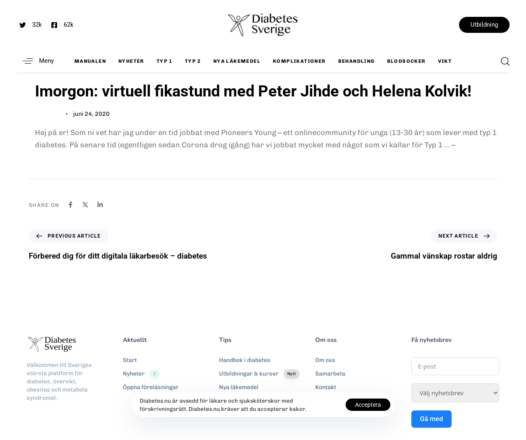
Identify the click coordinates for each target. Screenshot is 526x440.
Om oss (325, 360)
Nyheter (131, 61)
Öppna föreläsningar (151, 387)
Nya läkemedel (237, 61)
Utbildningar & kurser (259, 374)
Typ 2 (193, 61)
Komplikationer (299, 61)
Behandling (356, 61)
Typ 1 (165, 61)
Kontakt (325, 387)
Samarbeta (330, 373)
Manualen (90, 61)
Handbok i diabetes (244, 360)
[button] (35, 61)
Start (130, 360)
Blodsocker (406, 61)
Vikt (445, 61)
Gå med (431, 419)
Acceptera (368, 404)
